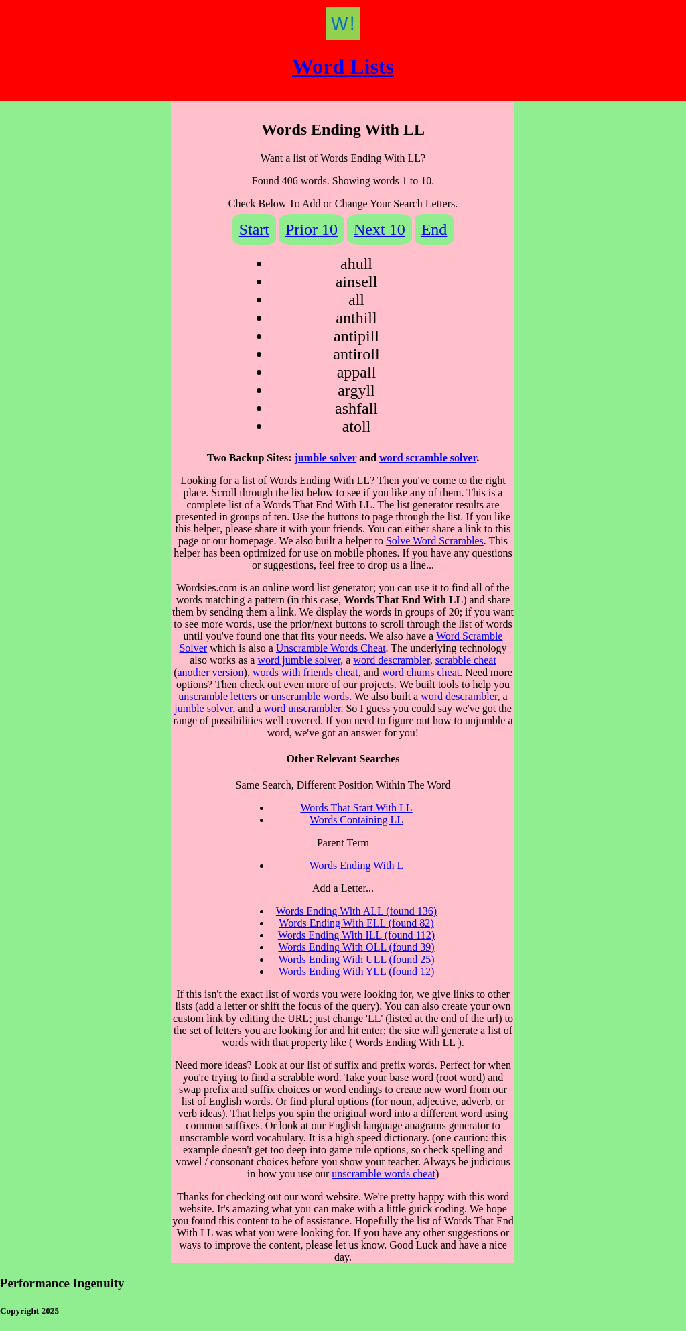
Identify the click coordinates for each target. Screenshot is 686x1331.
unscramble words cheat (383, 1173)
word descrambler (391, 660)
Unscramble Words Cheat (331, 648)
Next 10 (379, 229)
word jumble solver (298, 660)
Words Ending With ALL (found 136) (356, 911)
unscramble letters (217, 696)
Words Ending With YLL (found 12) (357, 971)
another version (211, 672)
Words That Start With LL (356, 807)
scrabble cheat (465, 660)
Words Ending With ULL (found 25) (356, 959)
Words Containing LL (356, 819)
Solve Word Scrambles (435, 540)
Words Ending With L (356, 865)
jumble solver (326, 457)
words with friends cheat (305, 672)
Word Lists (343, 66)
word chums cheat (421, 672)
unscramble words (310, 696)
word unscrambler (301, 708)
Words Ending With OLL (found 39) (356, 947)
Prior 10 (311, 229)
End (434, 229)
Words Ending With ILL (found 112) (356, 935)
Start (254, 229)
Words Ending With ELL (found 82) (356, 923)
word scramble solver (427, 457)
